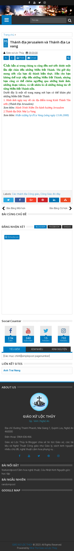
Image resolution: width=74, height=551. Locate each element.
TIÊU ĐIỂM (14, 349)
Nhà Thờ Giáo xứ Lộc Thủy (43, 548)
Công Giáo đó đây (50, 194)
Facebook (54, 227)
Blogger (40, 227)
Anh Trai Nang (11, 370)
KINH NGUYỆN (59, 349)
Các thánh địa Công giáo (25, 194)
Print (20, 57)
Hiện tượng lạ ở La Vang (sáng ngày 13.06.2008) (42, 115)
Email (32, 57)
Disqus (67, 227)
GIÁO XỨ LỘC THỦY (22, 544)
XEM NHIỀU (37, 349)
